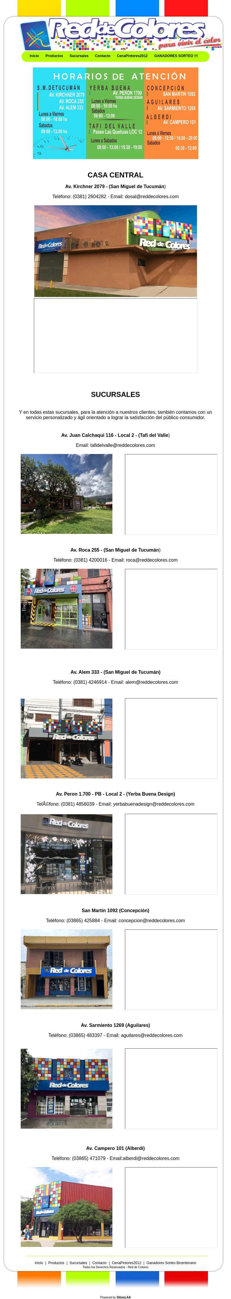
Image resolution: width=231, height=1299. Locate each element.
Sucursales (79, 56)
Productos (54, 56)
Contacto (102, 56)
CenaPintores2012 (132, 56)
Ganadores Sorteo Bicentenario (171, 1263)
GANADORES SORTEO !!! (176, 56)
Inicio (34, 56)
